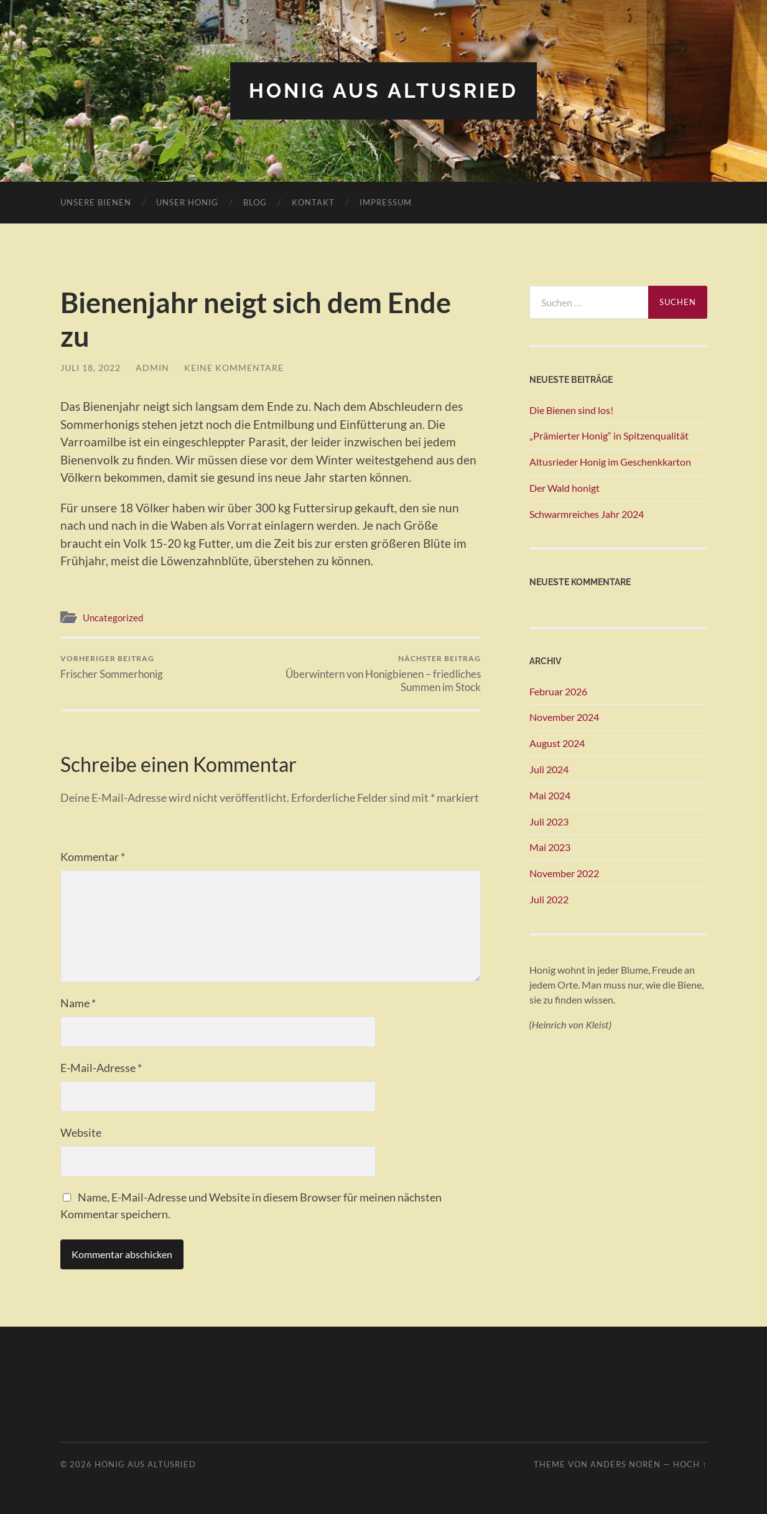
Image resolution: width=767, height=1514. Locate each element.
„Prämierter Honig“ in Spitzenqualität (609, 435)
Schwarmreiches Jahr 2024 (586, 514)
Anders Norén (625, 1464)
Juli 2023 (549, 821)
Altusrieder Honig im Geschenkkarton (610, 462)
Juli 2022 (549, 899)
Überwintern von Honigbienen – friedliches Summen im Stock (377, 674)
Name (78, 1003)
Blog (255, 202)
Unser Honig (187, 202)
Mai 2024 (549, 795)
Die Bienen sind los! (571, 410)
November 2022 (564, 873)
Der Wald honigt (564, 488)
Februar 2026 (558, 691)
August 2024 (557, 743)
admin (152, 367)
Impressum (386, 202)
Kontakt (313, 202)
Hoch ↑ (690, 1464)
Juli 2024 (549, 769)
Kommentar (92, 856)
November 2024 (564, 717)
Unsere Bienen (95, 202)
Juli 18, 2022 (90, 367)
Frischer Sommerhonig (111, 667)
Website (80, 1132)
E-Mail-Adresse (101, 1067)
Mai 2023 (549, 847)
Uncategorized (113, 617)
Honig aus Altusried (383, 90)
